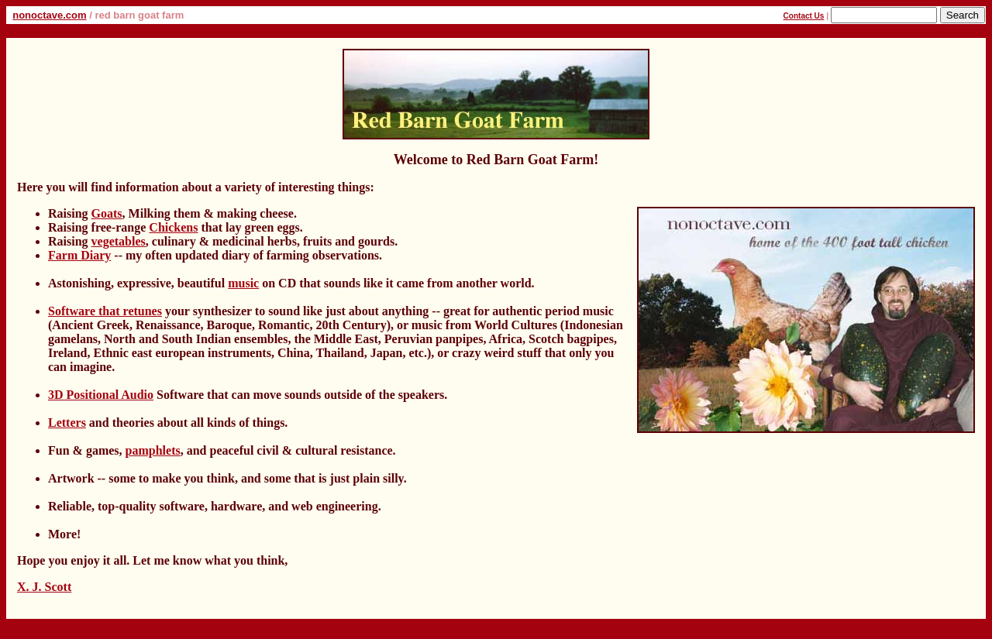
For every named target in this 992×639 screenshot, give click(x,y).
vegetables (118, 241)
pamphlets (153, 450)
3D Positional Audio (100, 394)
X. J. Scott (44, 586)
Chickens (173, 227)
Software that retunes (105, 311)
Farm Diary (79, 255)
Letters (67, 422)
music (243, 283)
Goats (106, 213)
